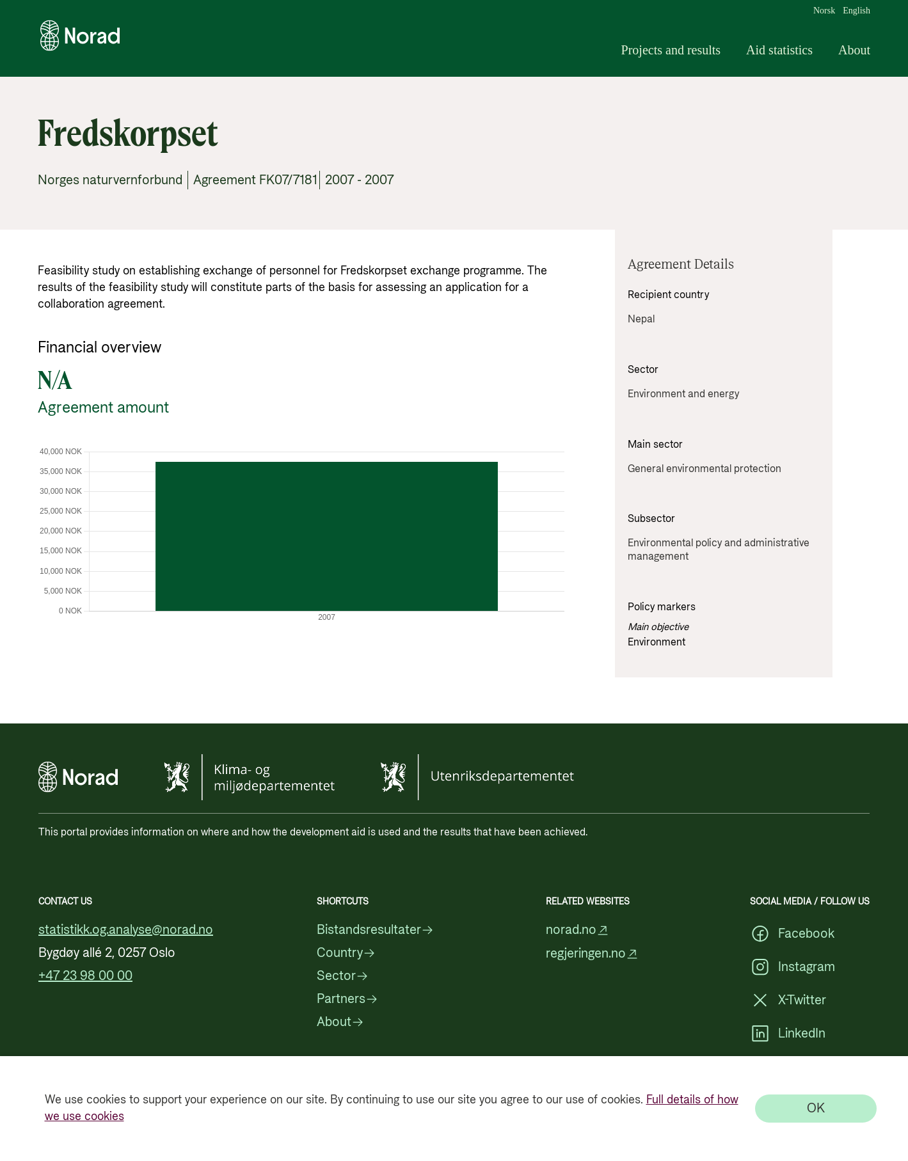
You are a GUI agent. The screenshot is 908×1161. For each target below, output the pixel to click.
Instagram (792, 967)
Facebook (792, 934)
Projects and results (671, 50)
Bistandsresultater (375, 930)
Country (346, 953)
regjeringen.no (592, 954)
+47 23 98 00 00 (85, 976)
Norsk (824, 10)
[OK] (816, 1108)
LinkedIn (787, 1033)
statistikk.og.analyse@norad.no (125, 930)
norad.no (577, 930)
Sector (343, 976)
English (856, 10)
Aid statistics (779, 50)
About (854, 50)
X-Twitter (788, 1000)
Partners (347, 999)
